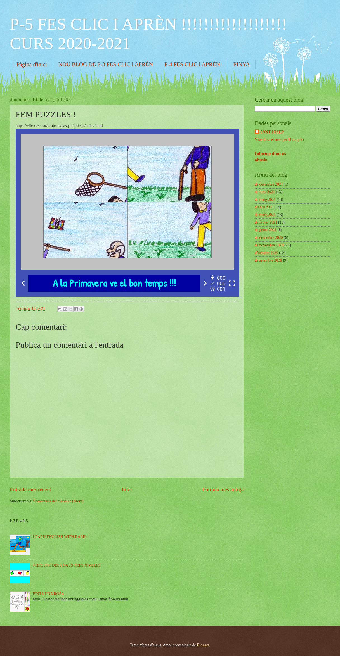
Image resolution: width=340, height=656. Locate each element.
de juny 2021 (265, 192)
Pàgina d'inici (31, 64)
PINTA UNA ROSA (48, 594)
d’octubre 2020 (266, 253)
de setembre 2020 (268, 260)
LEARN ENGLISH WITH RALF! (59, 537)
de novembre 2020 (269, 245)
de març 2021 (265, 215)
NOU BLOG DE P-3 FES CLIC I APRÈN (105, 64)
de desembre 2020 (269, 238)
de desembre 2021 (269, 184)
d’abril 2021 (264, 207)
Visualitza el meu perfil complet (279, 139)
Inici (126, 489)
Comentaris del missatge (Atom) (58, 501)
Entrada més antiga (223, 489)
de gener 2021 (266, 230)
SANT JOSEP (272, 132)
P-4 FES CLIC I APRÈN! (193, 64)
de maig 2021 (265, 200)
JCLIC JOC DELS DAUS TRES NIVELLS (67, 565)
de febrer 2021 (266, 222)
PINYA (241, 64)
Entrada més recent (30, 489)
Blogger (203, 645)
